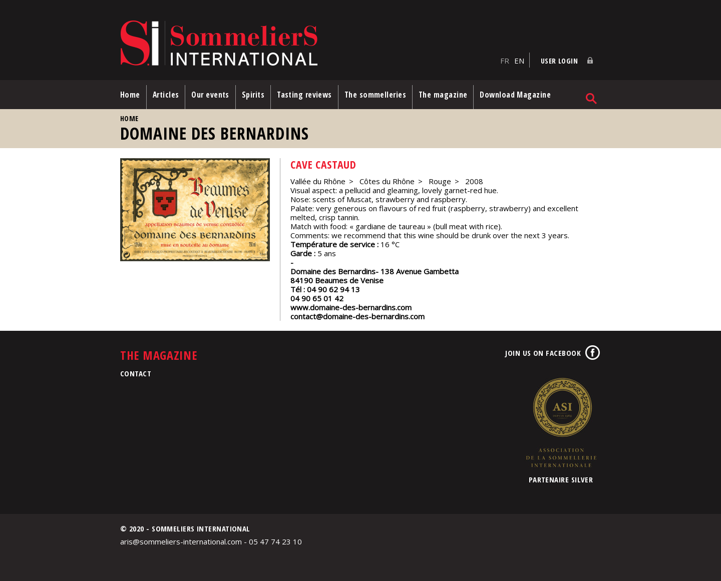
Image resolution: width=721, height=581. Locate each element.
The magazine (443, 94)
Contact (135, 373)
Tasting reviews (304, 94)
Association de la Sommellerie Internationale (561, 422)
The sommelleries (375, 94)
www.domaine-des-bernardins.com (351, 307)
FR (504, 61)
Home (130, 94)
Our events (210, 94)
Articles (166, 94)
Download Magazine (515, 94)
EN (519, 61)
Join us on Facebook (543, 353)
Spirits (253, 94)
